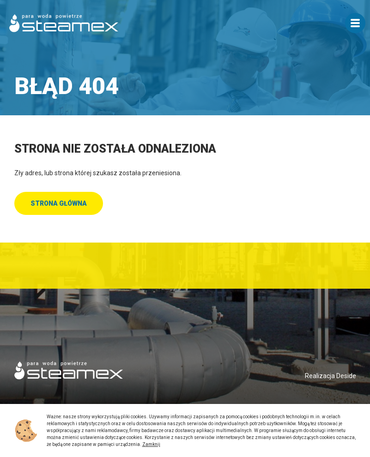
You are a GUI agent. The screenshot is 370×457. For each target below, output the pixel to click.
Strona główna (58, 203)
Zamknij (151, 444)
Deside (346, 376)
